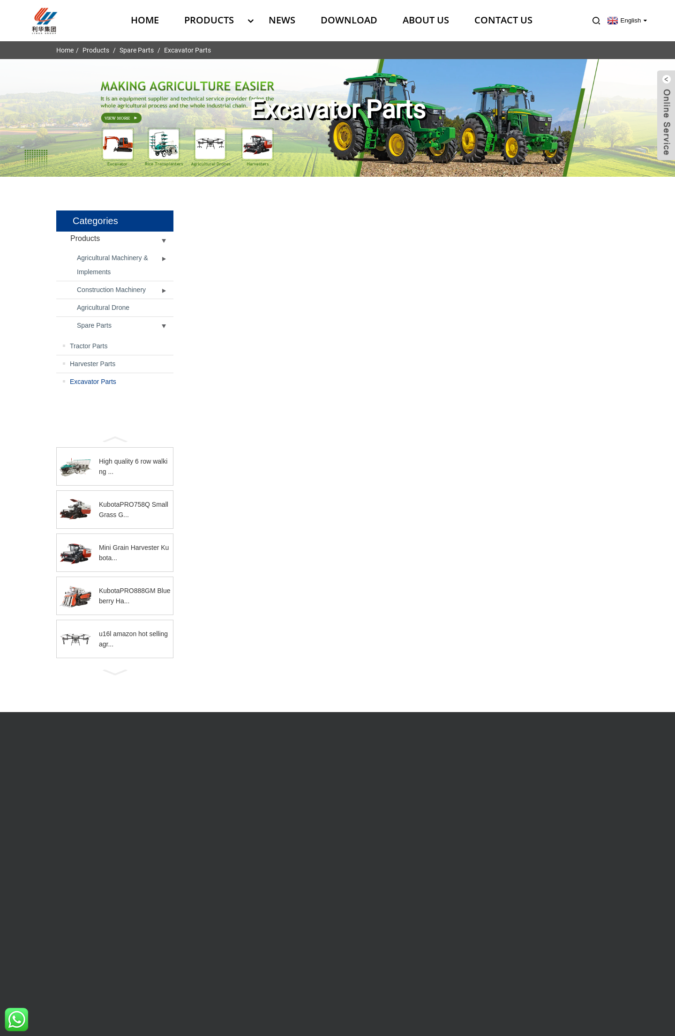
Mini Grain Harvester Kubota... (134, 553)
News (282, 20)
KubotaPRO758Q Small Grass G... (133, 509)
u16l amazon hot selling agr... (133, 639)
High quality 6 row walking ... (133, 466)
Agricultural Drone (103, 307)
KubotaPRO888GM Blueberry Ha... (135, 596)
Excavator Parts (187, 50)
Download (349, 20)
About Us (426, 20)
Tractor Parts (88, 346)
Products (213, 20)
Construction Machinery (111, 289)
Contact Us (503, 20)
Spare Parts (137, 50)
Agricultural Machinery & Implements (112, 265)
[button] (114, 438)
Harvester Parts (92, 364)
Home (145, 20)
